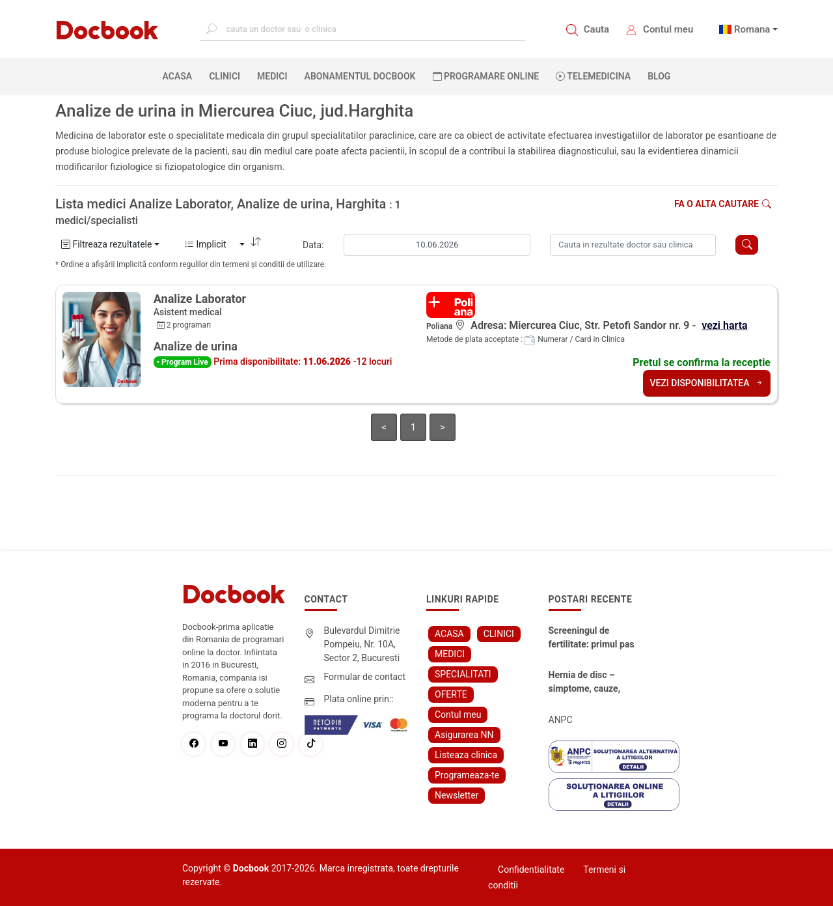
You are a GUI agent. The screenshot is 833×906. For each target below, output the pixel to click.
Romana (752, 29)
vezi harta (724, 325)
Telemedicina (593, 76)
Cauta (596, 29)
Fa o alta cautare (722, 204)
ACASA (180, 75)
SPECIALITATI (463, 674)
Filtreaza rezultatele (106, 244)
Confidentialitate (531, 869)
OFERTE (451, 694)
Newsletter (456, 795)
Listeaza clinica (466, 755)
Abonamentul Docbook (360, 76)
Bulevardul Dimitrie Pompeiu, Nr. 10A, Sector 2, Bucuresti (362, 644)
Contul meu (668, 29)
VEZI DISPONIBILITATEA (706, 383)
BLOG (659, 76)
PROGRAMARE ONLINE (486, 76)
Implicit (211, 244)
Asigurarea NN (464, 734)
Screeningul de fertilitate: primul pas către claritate (592, 638)
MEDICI (272, 76)
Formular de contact (365, 677)
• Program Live (182, 362)
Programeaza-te (467, 775)
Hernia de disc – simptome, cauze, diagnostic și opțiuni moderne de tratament (590, 683)
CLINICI (224, 76)
